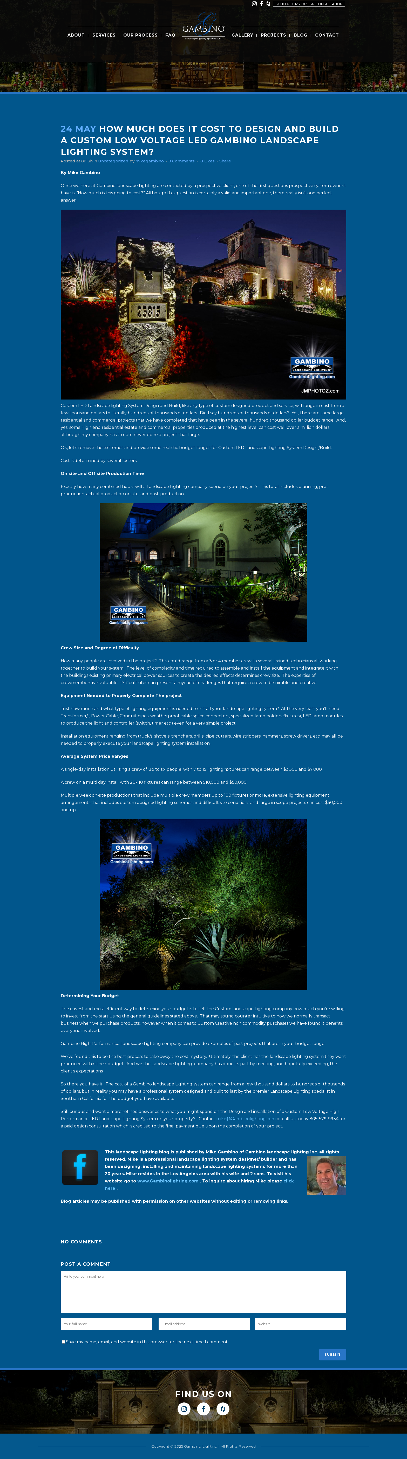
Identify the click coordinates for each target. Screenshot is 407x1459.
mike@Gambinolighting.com (246, 1118)
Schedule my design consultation (309, 4)
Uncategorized (116, 161)
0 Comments (188, 161)
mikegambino (154, 161)
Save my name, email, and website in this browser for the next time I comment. (147, 1341)
